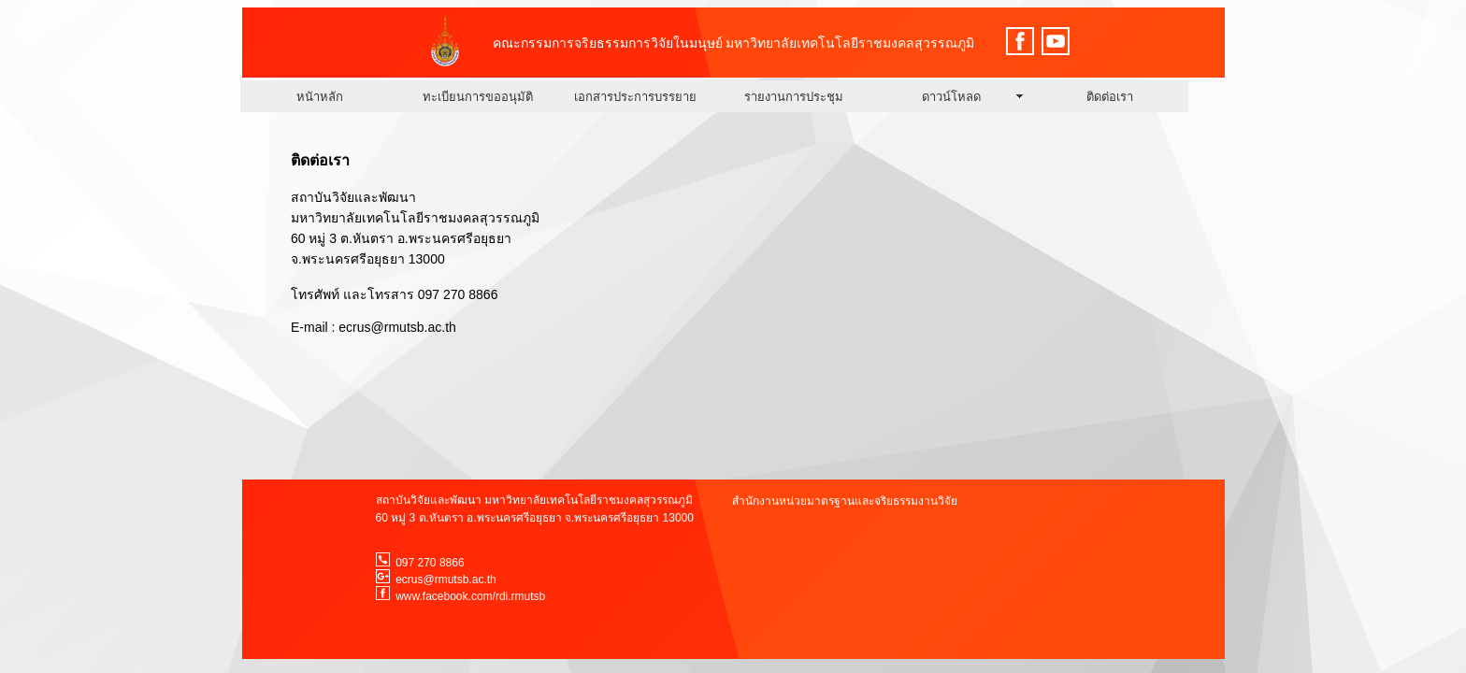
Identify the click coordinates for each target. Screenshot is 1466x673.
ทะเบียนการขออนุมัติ (478, 97)
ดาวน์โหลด (951, 97)
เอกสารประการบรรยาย (635, 97)
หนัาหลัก (319, 97)
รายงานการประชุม (793, 97)
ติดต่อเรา (1109, 97)
